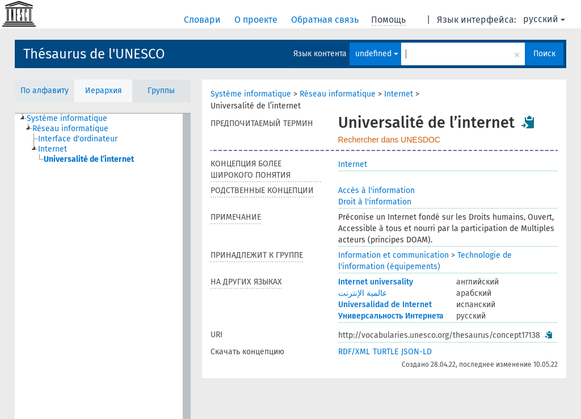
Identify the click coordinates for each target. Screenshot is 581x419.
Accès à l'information (376, 190)
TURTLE (385, 352)
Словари (203, 19)
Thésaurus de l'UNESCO (94, 54)
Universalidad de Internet (385, 304)
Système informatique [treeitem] (67, 118)
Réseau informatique (338, 94)
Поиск (544, 53)
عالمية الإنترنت (362, 293)
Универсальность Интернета (391, 316)
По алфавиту (44, 90)
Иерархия (103, 90)
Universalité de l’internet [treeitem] (89, 159)
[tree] (103, 266)
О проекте (257, 19)
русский (544, 19)
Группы (161, 90)
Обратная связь (326, 19)
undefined (376, 53)
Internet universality (375, 282)
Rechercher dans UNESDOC (389, 139)
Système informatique (250, 94)
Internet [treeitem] (52, 149)
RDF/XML (354, 352)
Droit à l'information (374, 202)
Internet (398, 94)
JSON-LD (416, 352)
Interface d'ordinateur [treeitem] (77, 139)
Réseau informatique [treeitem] (70, 128)
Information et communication (393, 255)
